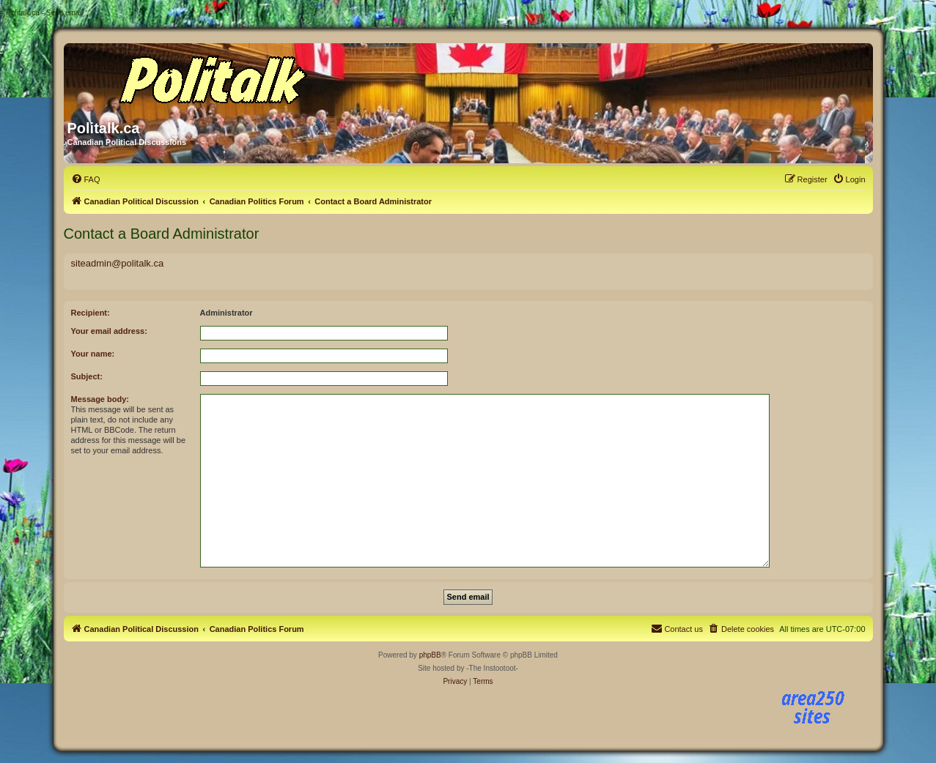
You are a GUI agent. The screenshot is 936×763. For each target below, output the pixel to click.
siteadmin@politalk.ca (117, 263)
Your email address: (109, 331)
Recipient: (90, 312)
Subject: (87, 376)
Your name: (93, 353)
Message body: (100, 399)
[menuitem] (85, 179)
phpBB (430, 655)
